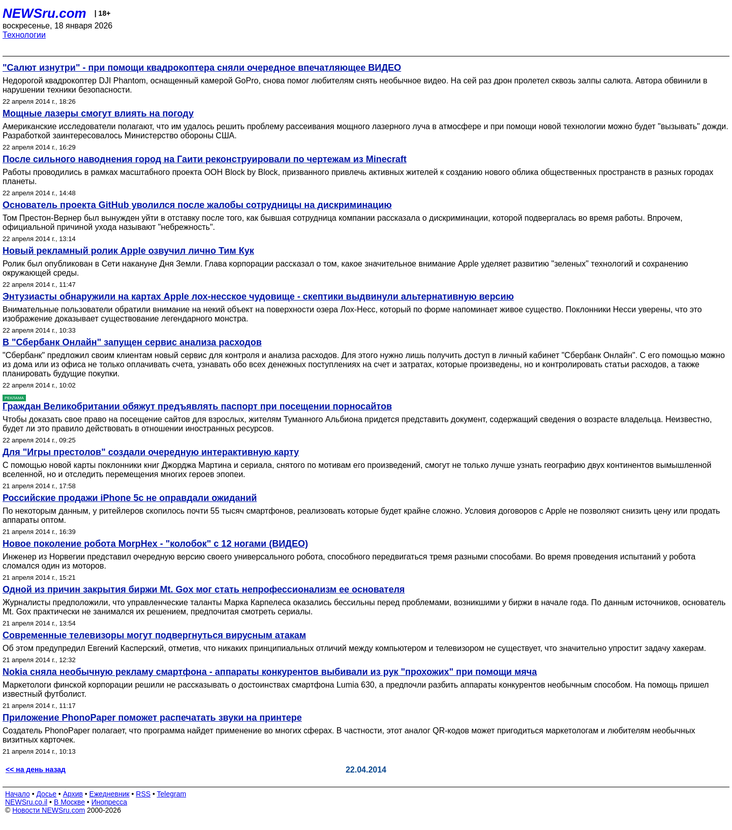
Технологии (24, 35)
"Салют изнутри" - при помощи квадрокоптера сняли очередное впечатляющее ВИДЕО (202, 68)
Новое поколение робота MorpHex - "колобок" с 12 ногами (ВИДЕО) (155, 544)
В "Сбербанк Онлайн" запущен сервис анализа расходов (132, 342)
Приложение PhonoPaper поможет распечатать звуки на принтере (152, 718)
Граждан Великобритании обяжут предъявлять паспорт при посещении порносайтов (197, 406)
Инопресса (110, 802)
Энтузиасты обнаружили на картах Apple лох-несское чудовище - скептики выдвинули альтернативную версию (258, 296)
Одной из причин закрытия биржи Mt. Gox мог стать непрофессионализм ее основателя (204, 589)
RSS (143, 794)
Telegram (172, 794)
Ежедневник (109, 794)
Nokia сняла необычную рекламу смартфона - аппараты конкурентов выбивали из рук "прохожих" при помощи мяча (270, 672)
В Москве (69, 802)
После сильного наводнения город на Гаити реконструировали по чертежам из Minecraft (205, 159)
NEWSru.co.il (26, 802)
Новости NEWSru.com (48, 810)
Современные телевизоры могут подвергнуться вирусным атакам (154, 635)
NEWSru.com (44, 13)
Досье (46, 794)
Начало (17, 794)
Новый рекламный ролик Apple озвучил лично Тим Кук (128, 251)
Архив (73, 794)
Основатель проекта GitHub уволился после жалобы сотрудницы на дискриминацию (197, 205)
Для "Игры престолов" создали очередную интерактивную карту (151, 452)
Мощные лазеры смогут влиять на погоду (98, 113)
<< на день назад (36, 769)
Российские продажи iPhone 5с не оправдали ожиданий (130, 498)
